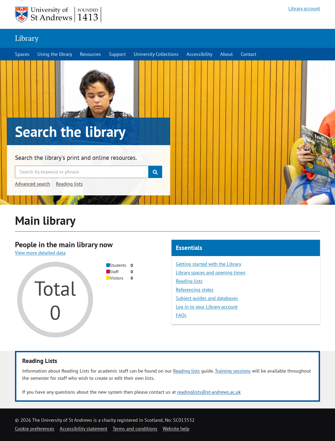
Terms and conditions (135, 428)
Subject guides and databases (207, 298)
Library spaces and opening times (210, 272)
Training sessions (233, 371)
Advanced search (32, 184)
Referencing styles (195, 290)
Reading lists (69, 184)
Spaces (22, 54)
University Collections (156, 54)
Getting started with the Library (208, 264)
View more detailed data (40, 253)
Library (27, 38)
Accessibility (199, 54)
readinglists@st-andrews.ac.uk (209, 392)
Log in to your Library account (207, 307)
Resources (90, 54)
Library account (304, 8)
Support (117, 54)
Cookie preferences (34, 428)
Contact (248, 54)
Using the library (54, 54)
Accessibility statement (83, 428)
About (226, 54)
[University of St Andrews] (58, 15)
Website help (176, 428)
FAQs (181, 315)
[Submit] (155, 172)
